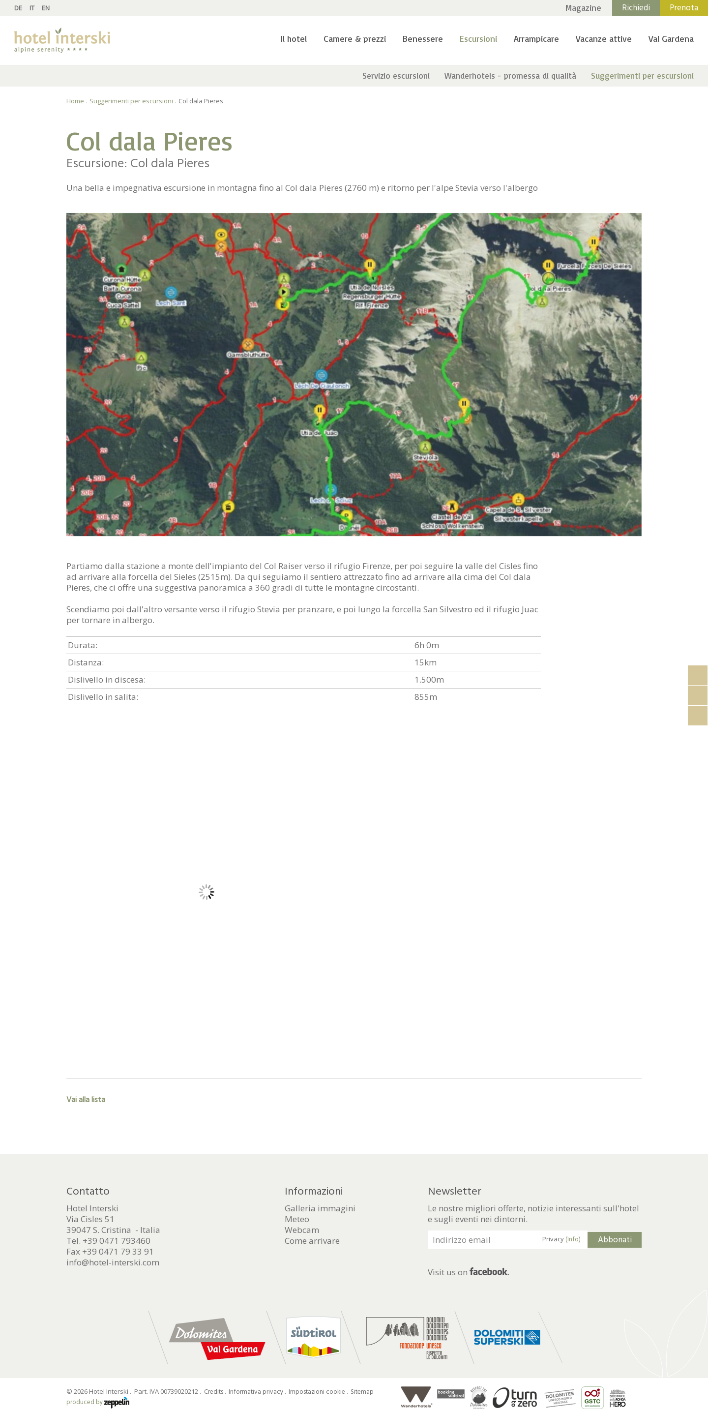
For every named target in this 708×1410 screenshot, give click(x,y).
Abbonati (615, 1240)
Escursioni (478, 38)
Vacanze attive (604, 38)
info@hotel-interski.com (112, 1262)
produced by (97, 1402)
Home (75, 100)
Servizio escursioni (396, 75)
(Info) (573, 1239)
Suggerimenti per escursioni (642, 75)
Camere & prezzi (355, 38)
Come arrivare (312, 1240)
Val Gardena (671, 38)
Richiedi (636, 8)
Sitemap (362, 1391)
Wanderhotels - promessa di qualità (510, 75)
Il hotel (294, 38)
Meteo (297, 1219)
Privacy (561, 1239)
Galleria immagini (320, 1208)
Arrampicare (536, 38)
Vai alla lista (85, 1099)
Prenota (684, 8)
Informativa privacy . (258, 1391)
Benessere (423, 38)
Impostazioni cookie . (319, 1391)
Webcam (302, 1230)
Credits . (215, 1391)
